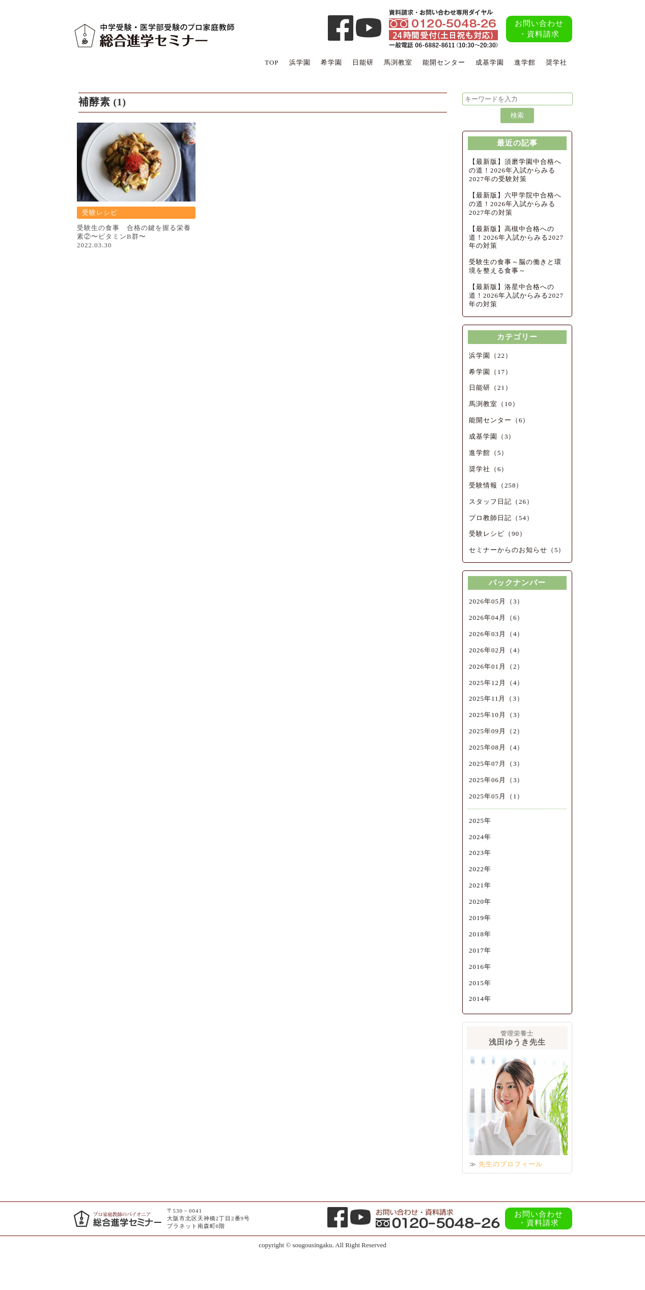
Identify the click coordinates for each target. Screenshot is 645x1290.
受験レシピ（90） (497, 533)
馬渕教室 (398, 62)
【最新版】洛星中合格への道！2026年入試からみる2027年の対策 (516, 295)
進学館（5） (489, 452)
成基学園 (489, 62)
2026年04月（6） (496, 617)
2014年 (480, 998)
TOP (271, 62)
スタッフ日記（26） (501, 501)
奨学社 (556, 62)
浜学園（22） (490, 355)
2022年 (480, 869)
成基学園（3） (492, 436)
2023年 (480, 852)
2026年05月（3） (496, 601)
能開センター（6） (499, 420)
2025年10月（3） (496, 715)
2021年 (480, 885)
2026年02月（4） (496, 650)
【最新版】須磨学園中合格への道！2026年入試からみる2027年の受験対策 (515, 170)
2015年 (480, 983)
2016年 (480, 966)
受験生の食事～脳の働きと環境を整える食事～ (515, 266)
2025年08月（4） (496, 747)
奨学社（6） (489, 469)
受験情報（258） (496, 485)
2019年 (480, 918)
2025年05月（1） (496, 796)
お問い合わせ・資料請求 (539, 28)
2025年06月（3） (496, 780)
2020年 (480, 901)
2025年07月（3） (496, 763)
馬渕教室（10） (494, 404)
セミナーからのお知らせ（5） (517, 550)
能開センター (444, 62)
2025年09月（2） (496, 731)
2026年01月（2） (496, 666)
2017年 (480, 950)
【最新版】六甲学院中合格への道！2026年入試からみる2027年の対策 (515, 203)
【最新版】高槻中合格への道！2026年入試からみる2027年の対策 (516, 237)
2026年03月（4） (496, 634)
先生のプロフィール (511, 1164)
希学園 (331, 62)
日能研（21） (490, 387)
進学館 (525, 62)
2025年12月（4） (496, 682)
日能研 (363, 62)
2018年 (480, 934)
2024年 (480, 837)
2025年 (480, 820)
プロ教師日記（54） (501, 518)
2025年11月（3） (496, 698)
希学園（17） (490, 372)
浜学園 (300, 62)
